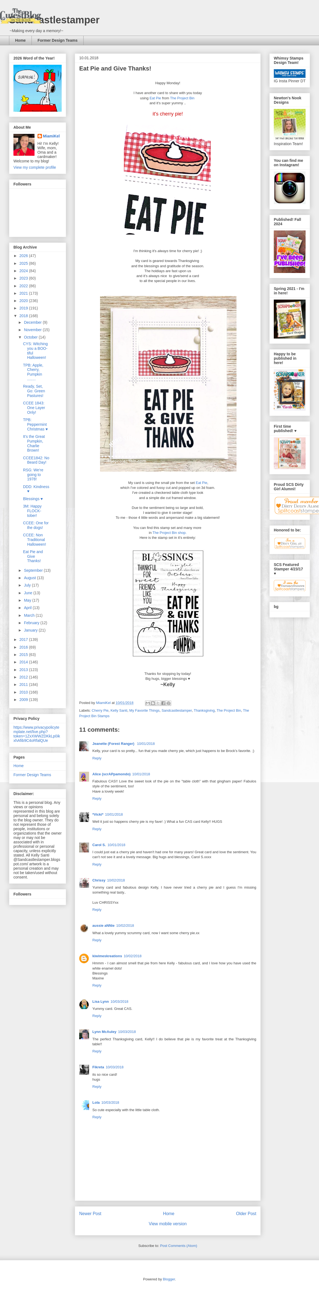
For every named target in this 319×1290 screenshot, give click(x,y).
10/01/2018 (146, 744)
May (28, 600)
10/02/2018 (116, 880)
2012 (24, 677)
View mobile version (168, 1223)
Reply (96, 758)
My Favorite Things (144, 710)
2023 (24, 278)
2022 (24, 286)
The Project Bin (183, 98)
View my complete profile (34, 167)
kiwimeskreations (107, 956)
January (31, 630)
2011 (24, 684)
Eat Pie (155, 98)
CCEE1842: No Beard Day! (36, 460)
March (30, 615)
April (28, 607)
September (34, 570)
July (28, 585)
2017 (24, 639)
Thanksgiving (204, 710)
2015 (24, 654)
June (28, 593)
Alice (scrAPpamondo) (111, 774)
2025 (24, 263)
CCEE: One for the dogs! (36, 525)
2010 (24, 692)
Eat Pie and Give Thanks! (33, 556)
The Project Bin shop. (170, 533)
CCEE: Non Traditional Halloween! (34, 540)
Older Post (246, 1213)
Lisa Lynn (100, 1001)
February (32, 623)
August (30, 578)
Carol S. (99, 845)
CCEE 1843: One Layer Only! (34, 408)
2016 (24, 647)
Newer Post (90, 1213)
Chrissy (99, 880)
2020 (24, 300)
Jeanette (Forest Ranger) (113, 744)
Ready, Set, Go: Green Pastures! (34, 391)
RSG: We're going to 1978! (33, 474)
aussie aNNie (103, 925)
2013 (24, 669)
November (33, 330)
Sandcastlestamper (54, 20)
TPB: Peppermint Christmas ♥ (35, 424)
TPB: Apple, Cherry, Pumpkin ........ (33, 372)
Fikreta (98, 1067)
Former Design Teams (58, 40)
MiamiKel (51, 136)
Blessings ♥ (33, 499)
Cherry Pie (100, 710)
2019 (24, 308)
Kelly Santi (118, 710)
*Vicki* (97, 814)
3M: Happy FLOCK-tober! (32, 511)
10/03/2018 (119, 1001)
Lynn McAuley (104, 1032)
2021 (24, 293)
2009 (24, 699)
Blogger (169, 1279)
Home (20, 40)
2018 (24, 316)
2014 (24, 662)
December (33, 322)
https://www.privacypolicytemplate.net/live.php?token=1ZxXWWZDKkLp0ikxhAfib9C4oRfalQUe (36, 734)
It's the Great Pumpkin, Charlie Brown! (34, 443)
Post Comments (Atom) (178, 1246)
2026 (24, 256)
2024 (24, 271)
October (31, 337)
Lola (96, 1102)
